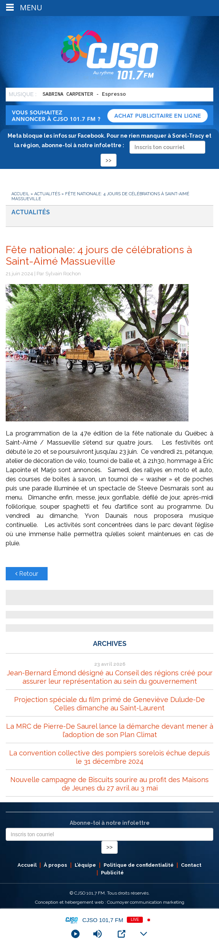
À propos (55, 865)
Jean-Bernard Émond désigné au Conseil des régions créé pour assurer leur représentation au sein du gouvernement (110, 677)
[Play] (75, 934)
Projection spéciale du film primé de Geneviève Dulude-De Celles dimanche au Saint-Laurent (109, 704)
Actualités (47, 193)
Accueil (20, 193)
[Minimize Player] (143, 934)
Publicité (112, 873)
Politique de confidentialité (139, 865)
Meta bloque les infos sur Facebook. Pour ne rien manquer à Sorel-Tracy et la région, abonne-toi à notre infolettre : (109, 148)
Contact (191, 865)
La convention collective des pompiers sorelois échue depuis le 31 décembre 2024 (109, 757)
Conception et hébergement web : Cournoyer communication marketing (109, 902)
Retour (26, 573)
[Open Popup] (121, 934)
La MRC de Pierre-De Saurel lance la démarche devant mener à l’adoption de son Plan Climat (109, 730)
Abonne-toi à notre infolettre (110, 823)
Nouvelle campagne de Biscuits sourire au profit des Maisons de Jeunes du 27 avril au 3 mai (109, 784)
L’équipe (85, 865)
